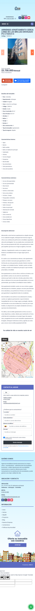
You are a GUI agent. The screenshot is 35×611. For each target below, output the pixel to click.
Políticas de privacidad (8, 527)
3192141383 (10, 18)
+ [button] (4, 344)
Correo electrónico (8, 418)
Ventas (4, 512)
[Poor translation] (7, 577)
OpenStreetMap (29, 377)
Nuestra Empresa (7, 522)
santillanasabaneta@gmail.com (11, 403)
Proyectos (5, 517)
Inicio (3, 510)
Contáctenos (6, 525)
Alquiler (4, 515)
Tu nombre (6, 412)
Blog (3, 520)
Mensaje (5, 429)
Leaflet (19, 377)
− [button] (4, 346)
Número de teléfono (8, 423)
